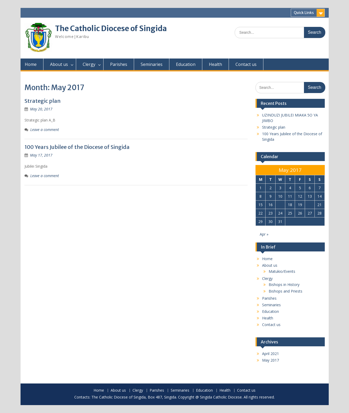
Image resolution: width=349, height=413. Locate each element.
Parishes (118, 64)
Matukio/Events (282, 271)
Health (215, 64)
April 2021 (270, 353)
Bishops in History (284, 284)
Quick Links (304, 12)
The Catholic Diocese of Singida (111, 28)
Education (185, 64)
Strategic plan (42, 101)
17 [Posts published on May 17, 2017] (280, 204)
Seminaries (152, 64)
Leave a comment (44, 129)
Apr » (264, 234)
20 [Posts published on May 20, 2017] (310, 204)
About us (59, 64)
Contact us (246, 64)
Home (31, 64)
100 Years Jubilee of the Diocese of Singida (77, 147)
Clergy (89, 64)
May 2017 (270, 360)
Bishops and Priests (285, 291)
